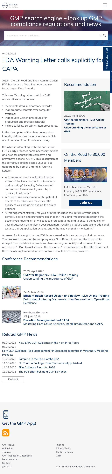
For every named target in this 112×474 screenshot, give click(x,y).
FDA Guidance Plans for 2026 (37, 367)
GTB (58, 455)
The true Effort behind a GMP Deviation (43, 371)
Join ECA (6, 466)
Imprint (60, 444)
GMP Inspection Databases (17, 455)
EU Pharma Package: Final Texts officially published (50, 363)
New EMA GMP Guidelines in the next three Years (49, 342)
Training (6, 451)
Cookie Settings (64, 451)
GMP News (8, 444)
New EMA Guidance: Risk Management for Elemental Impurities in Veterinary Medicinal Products (55, 352)
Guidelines (8, 448)
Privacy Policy (63, 448)
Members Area (10, 459)
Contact (6, 462)
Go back (13, 379)
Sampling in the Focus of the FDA (39, 359)
